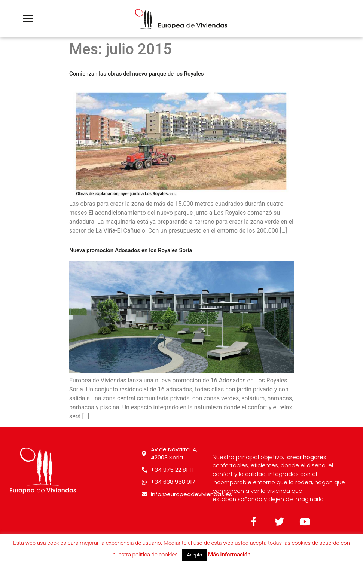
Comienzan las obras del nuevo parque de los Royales (136, 73)
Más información (229, 554)
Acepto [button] (194, 555)
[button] (28, 18)
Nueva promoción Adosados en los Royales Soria (130, 250)
